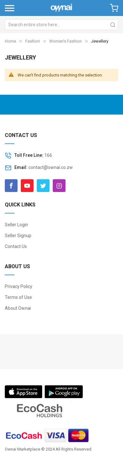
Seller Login (16, 224)
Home (10, 41)
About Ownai (18, 308)
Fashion (33, 41)
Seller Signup (18, 235)
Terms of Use (18, 297)
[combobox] (61, 24)
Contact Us (16, 246)
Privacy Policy (18, 286)
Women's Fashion (65, 41)
